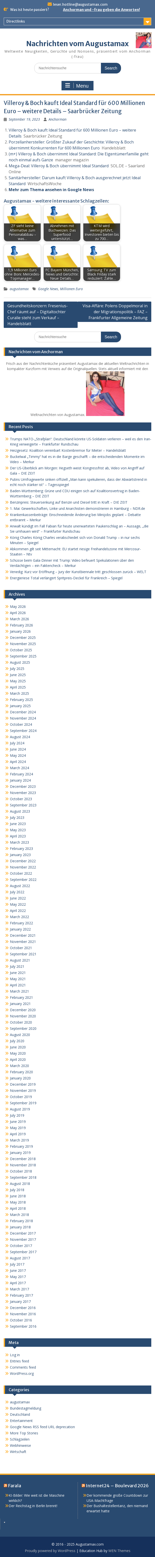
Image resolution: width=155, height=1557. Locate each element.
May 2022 (18, 904)
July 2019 (17, 1115)
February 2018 (21, 1220)
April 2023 (18, 836)
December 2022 (23, 861)
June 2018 (18, 1196)
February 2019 (21, 1146)
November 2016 (23, 1314)
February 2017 (21, 1295)
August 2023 (20, 811)
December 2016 (23, 1307)
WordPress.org (22, 1373)
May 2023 (18, 830)
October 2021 (21, 947)
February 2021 (21, 997)
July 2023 (17, 817)
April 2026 (18, 612)
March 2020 (19, 1065)
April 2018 (18, 1208)
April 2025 (18, 687)
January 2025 (20, 705)
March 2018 (19, 1214)
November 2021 (23, 941)
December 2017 (23, 1233)
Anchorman (57, 119)
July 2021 (17, 966)
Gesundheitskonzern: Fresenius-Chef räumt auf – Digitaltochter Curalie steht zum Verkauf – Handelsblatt (37, 314)
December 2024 (23, 712)
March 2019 (19, 1140)
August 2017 (20, 1258)
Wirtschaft (18, 1451)
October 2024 (21, 724)
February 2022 (21, 923)
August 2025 (20, 662)
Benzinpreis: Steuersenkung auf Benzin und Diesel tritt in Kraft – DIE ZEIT (68, 502)
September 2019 (23, 1103)
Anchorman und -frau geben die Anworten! (101, 9)
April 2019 (18, 1134)
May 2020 (18, 1053)
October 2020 (21, 1022)
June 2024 (18, 749)
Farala (14, 1485)
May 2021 (18, 978)
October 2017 (21, 1245)
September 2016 (23, 1326)
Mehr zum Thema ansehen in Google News (51, 189)
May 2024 (18, 755)
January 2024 (20, 780)
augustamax (19, 288)
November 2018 (23, 1165)
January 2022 (20, 929)
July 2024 (17, 743)
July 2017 (17, 1264)
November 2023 (23, 792)
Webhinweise (20, 1445)
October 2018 (21, 1171)
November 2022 (23, 867)
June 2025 (18, 674)
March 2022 (19, 916)
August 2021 (20, 960)
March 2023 (19, 842)
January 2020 (20, 1078)
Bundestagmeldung (25, 1408)
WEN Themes (119, 1550)
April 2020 (18, 1059)
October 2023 (21, 798)
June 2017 (18, 1270)
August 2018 (20, 1183)
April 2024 (18, 761)
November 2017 (23, 1239)
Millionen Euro (71, 288)
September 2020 (23, 1028)
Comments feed (23, 1367)
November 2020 (23, 1016)
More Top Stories (24, 1433)
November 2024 (23, 718)
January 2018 (20, 1227)
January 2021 (20, 1003)
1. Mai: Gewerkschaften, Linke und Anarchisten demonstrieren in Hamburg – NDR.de (77, 508)
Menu (77, 86)
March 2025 (19, 693)
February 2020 (21, 1072)
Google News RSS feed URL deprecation (42, 1426)
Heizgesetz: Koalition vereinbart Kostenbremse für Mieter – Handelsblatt (68, 450)
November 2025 (23, 643)
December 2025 (23, 637)
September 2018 (23, 1177)
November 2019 (23, 1090)
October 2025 (21, 650)
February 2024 (21, 774)
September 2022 (23, 879)
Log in (15, 1354)
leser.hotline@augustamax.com (80, 4)
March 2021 (19, 991)
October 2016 (21, 1320)
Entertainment (21, 1420)
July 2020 (17, 1040)
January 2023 (20, 854)
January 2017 (20, 1301)
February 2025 (21, 699)
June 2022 (18, 898)
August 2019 (20, 1109)
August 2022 (20, 885)
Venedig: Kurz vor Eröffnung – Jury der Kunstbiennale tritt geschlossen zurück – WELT (78, 571)
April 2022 (18, 910)
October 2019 (21, 1096)
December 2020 (23, 1009)
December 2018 (23, 1158)
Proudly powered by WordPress (50, 1550)
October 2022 (21, 873)
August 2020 (20, 1034)
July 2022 (17, 892)
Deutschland (20, 1414)
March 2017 (19, 1289)
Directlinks (15, 21)
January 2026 (20, 631)
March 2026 (19, 619)
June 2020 (18, 1047)
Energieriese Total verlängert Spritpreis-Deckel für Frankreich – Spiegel (66, 578)
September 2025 (23, 656)
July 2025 (17, 668)
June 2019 (18, 1121)
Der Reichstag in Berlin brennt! (33, 1505)
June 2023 (18, 823)
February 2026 (21, 625)
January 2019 (20, 1152)
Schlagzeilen (20, 1439)
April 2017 (18, 1282)
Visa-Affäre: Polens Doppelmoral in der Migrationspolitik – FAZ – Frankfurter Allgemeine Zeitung (115, 311)
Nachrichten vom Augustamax (77, 43)
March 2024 (19, 767)
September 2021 (23, 954)
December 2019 (23, 1084)
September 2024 (23, 730)
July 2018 (17, 1189)
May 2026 (18, 606)
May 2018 (18, 1202)
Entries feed (19, 1361)
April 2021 (18, 985)
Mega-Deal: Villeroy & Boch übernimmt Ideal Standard (59, 166)
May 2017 (18, 1276)
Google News (48, 288)
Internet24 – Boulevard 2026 (117, 1485)
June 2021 (18, 972)
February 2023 (21, 848)
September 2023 (23, 805)
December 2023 (23, 786)
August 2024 (20, 736)
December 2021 (23, 935)
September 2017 (23, 1251)
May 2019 (18, 1127)
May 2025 (18, 681)
